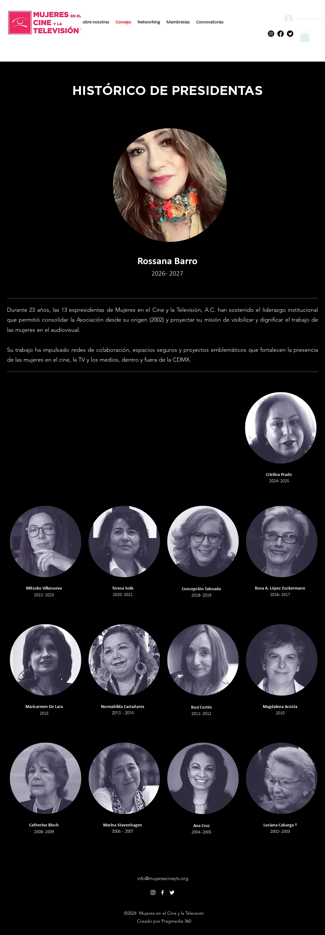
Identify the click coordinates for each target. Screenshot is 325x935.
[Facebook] (280, 33)
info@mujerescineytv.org (162, 878)
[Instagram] (271, 33)
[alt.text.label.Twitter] (172, 892)
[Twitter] (290, 33)
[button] (304, 35)
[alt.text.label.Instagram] (153, 892)
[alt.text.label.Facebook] (162, 892)
